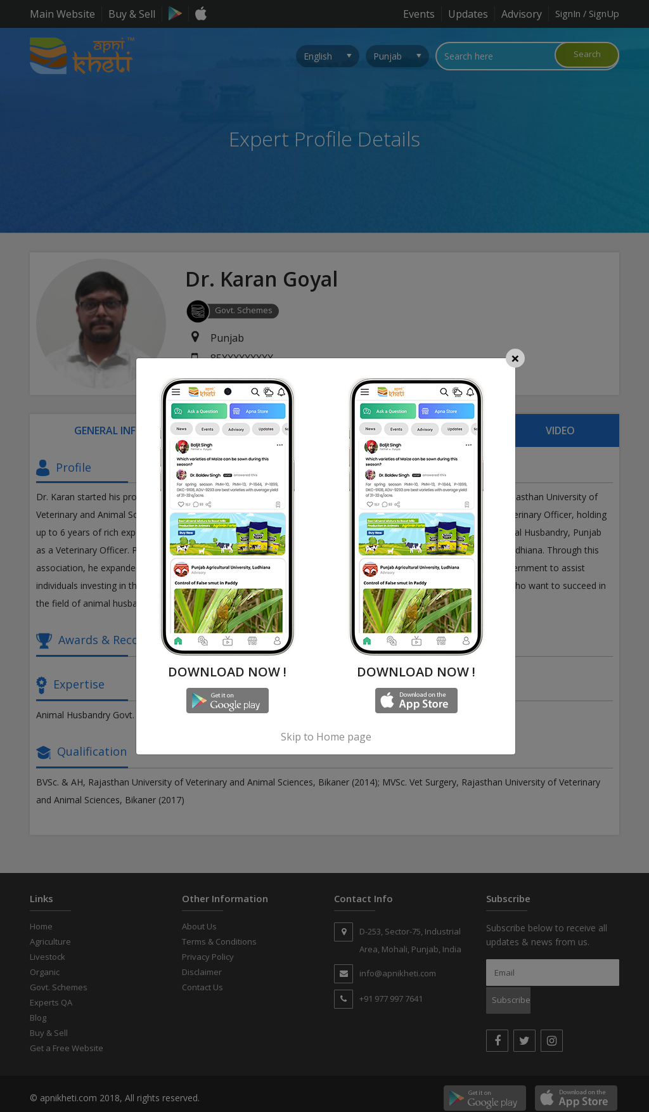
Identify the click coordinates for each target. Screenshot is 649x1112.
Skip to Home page (326, 737)
